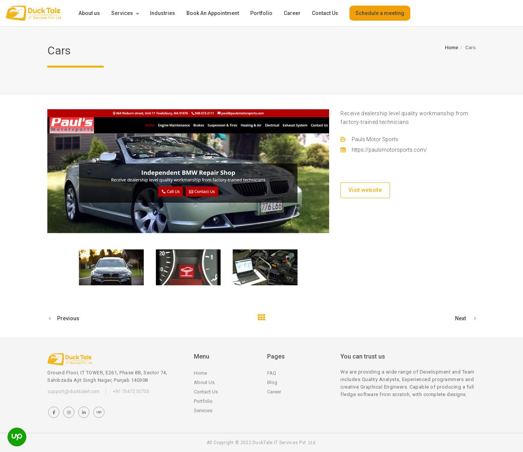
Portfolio (261, 13)
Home (451, 47)
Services (122, 13)
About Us (204, 382)
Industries (162, 13)
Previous (68, 318)
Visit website (365, 190)
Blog (272, 382)
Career (292, 13)
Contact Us (325, 13)
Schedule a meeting (379, 13)
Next (460, 318)
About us (89, 13)
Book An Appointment (212, 13)
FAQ (271, 373)
